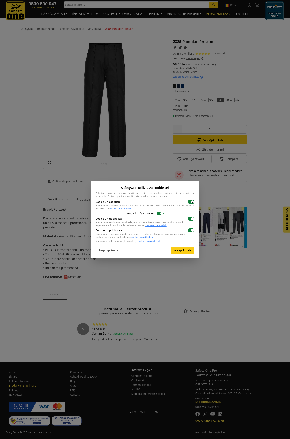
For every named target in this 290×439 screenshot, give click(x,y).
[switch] (191, 202)
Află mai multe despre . (144, 225)
